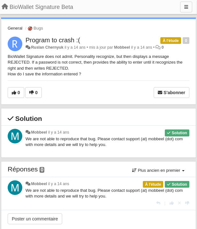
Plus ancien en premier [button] (158, 170)
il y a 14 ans (58, 132)
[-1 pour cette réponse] (187, 203)
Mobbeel (122, 47)
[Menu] (186, 7)
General (15, 28)
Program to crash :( (53, 40)
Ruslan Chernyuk (47, 47)
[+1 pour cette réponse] (172, 203)
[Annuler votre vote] (179, 203)
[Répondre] (158, 203)
